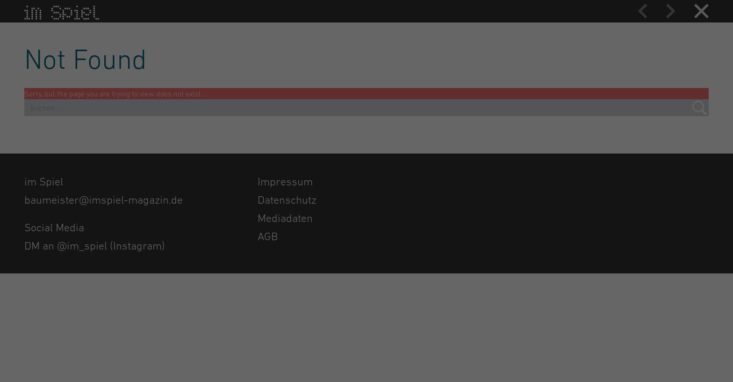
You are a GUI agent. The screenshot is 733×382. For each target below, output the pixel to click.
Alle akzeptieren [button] (277, 207)
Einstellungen (292, 147)
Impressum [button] (408, 283)
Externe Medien (405, 127)
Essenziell (398, 33)
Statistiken (398, 80)
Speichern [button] (456, 207)
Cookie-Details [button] (328, 283)
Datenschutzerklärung (284, 138)
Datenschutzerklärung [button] (369, 283)
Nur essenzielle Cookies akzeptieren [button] (366, 234)
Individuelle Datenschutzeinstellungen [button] (366, 262)
